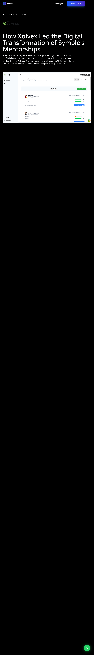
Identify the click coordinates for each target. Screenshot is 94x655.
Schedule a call (76, 4)
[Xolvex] (8, 3)
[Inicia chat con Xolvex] (87, 648)
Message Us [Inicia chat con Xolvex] (59, 4)
